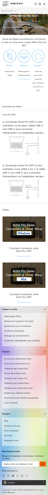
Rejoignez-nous (11, 440)
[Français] (24, 482)
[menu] (43, 4)
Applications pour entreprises (17, 326)
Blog (6, 421)
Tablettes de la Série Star (16, 368)
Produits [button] (24, 352)
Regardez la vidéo (24, 256)
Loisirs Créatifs (11, 403)
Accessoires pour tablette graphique (21, 398)
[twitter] (17, 476)
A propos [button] (24, 414)
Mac (20, 79)
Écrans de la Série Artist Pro (17, 363)
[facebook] (8, 476)
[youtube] (26, 476)
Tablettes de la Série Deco (16, 383)
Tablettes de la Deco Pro (15, 378)
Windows (26, 79)
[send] (42, 464)
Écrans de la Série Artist (15, 373)
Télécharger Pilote (12, 316)
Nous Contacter (11, 431)
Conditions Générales (14, 331)
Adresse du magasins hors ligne (18, 321)
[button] (35, 4)
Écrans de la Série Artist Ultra (17, 359)
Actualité (8, 435)
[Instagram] (3, 476)
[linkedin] (22, 476)
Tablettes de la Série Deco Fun (18, 388)
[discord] (12, 476)
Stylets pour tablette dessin (17, 393)
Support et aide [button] (24, 309)
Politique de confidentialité (16, 336)
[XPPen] (13, 3)
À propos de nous (12, 426)
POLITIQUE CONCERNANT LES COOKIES (22, 341)
